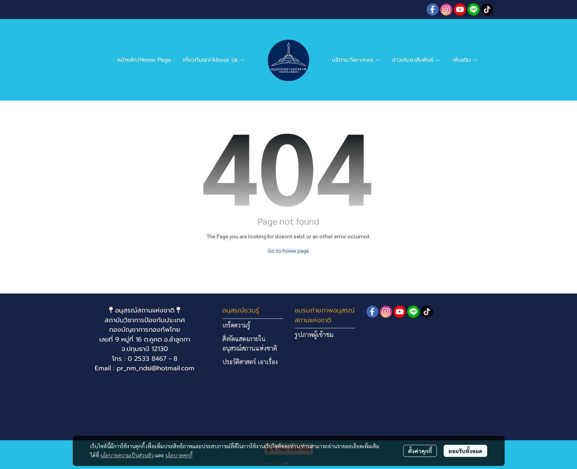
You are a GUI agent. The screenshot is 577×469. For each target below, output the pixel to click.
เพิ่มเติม (465, 60)
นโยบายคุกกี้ (178, 455)
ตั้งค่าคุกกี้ (420, 450)
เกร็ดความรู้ (236, 325)
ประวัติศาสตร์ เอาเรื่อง (250, 362)
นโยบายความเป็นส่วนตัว (127, 455)
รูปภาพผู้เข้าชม (314, 335)
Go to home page (288, 250)
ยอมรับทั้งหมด (465, 450)
